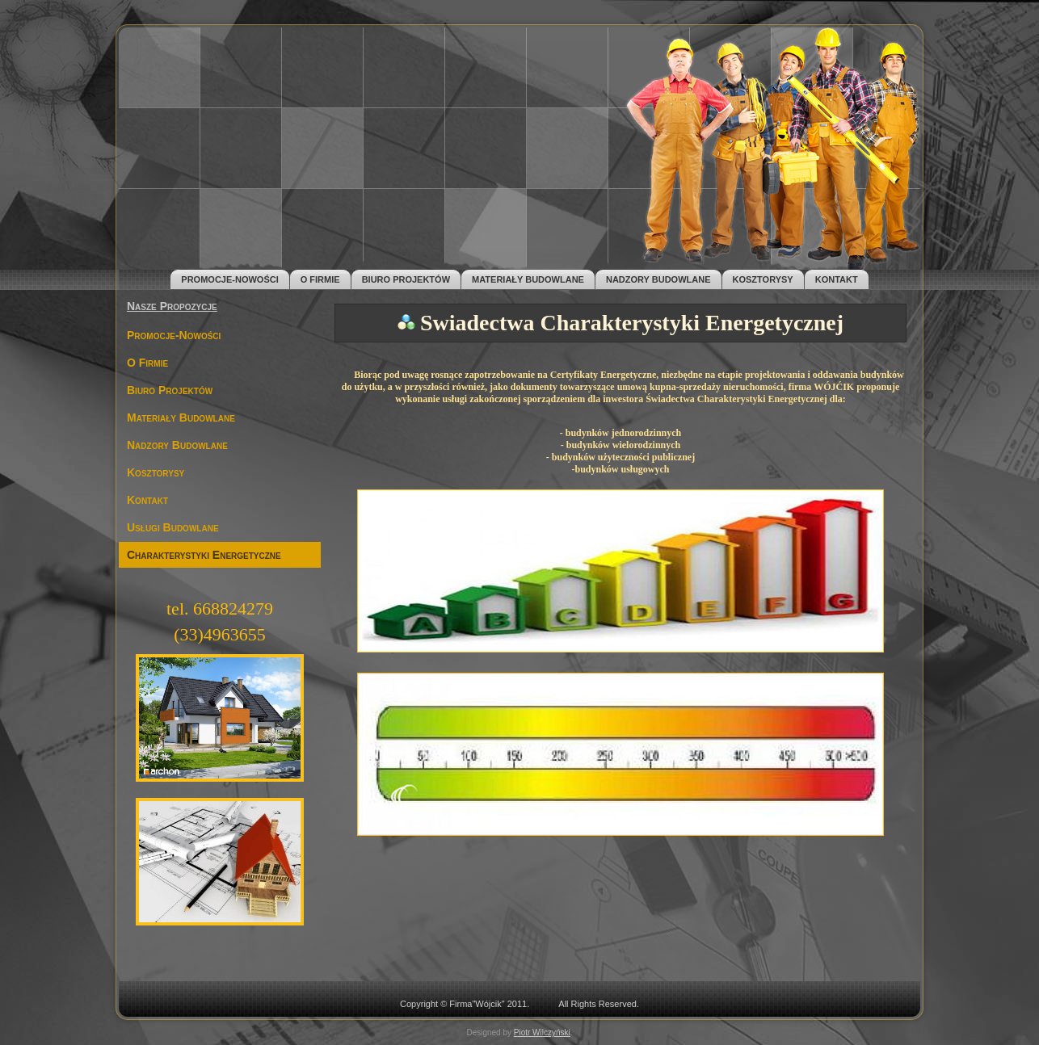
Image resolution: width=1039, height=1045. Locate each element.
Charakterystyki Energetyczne (204, 554)
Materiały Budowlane (528, 279)
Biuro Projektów (406, 279)
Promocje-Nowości (229, 279)
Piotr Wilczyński (542, 1032)
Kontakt (836, 279)
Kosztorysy (763, 279)
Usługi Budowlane (173, 527)
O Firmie (320, 279)
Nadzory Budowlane (658, 279)
